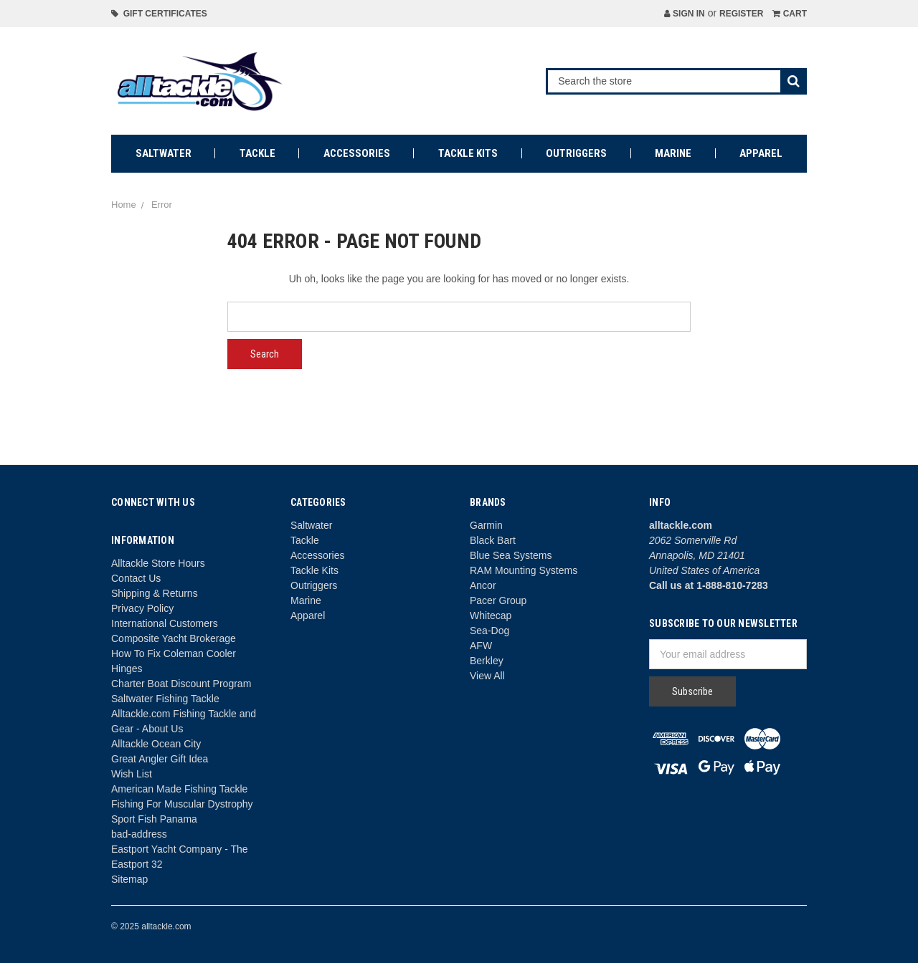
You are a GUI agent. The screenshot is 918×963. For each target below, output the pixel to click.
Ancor (483, 585)
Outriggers (576, 153)
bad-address (139, 834)
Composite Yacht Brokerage (173, 638)
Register (741, 14)
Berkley (486, 660)
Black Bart (493, 540)
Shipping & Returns (154, 593)
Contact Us (136, 578)
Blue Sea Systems (511, 555)
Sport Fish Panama (154, 819)
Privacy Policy (142, 608)
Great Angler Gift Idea (159, 759)
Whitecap (490, 615)
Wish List (131, 774)
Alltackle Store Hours (158, 563)
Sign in (684, 14)
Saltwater (163, 153)
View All (487, 675)
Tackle (257, 153)
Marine (673, 153)
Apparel (760, 153)
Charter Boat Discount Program (181, 683)
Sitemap (129, 879)
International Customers (164, 623)
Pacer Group (498, 600)
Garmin (486, 525)
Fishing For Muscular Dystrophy (182, 804)
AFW (481, 645)
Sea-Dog (489, 630)
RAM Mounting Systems (523, 570)
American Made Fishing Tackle (179, 789)
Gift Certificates (159, 14)
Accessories (356, 153)
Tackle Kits (468, 153)
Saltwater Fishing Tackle (165, 698)
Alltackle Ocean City (156, 743)
